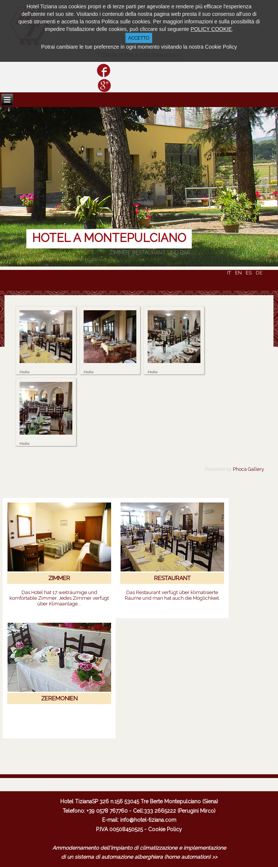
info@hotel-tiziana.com (148, 820)
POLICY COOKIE (211, 29)
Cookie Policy (165, 829)
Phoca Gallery (248, 469)
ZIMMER (59, 578)
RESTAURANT (172, 578)
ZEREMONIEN (59, 698)
